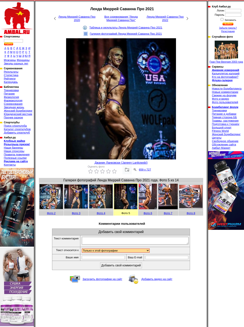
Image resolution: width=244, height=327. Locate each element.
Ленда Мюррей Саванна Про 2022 (165, 18)
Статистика (11, 75)
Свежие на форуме (224, 95)
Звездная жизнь (14, 107)
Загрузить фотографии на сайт (102, 280)
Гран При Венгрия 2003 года (226, 52)
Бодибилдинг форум (225, 107)
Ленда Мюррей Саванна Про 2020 (76, 18)
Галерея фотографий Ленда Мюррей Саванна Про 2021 (126, 33)
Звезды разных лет (16, 63)
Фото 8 (191, 213)
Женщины (23, 60)
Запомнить (230, 20)
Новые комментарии (225, 92)
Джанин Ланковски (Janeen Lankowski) (121, 162)
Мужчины (10, 60)
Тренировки (11, 90)
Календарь (11, 82)
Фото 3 (76, 213)
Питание (9, 93)
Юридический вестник (18, 114)
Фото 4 (101, 213)
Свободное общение (225, 141)
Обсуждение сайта (224, 144)
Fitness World (220, 130)
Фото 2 (51, 213)
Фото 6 (147, 213)
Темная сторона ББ (224, 117)
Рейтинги (10, 78)
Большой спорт (221, 127)
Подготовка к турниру (225, 124)
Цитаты (216, 137)
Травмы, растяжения (225, 120)
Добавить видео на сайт (156, 280)
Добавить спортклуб (17, 132)
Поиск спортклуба (15, 125)
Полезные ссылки (15, 157)
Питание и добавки (224, 113)
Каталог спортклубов (17, 129)
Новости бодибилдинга (226, 88)
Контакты (10, 164)
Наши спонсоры (14, 151)
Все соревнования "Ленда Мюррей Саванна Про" (121, 18)
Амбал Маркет (221, 147)
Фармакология (13, 100)
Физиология (11, 97)
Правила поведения (17, 154)
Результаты (11, 71)
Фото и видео (220, 98)
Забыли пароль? (228, 28)
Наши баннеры (13, 147)
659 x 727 (145, 169)
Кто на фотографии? (225, 76)
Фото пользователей (225, 102)
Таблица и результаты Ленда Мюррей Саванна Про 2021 (125, 27)
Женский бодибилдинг (18, 110)
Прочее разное (13, 117)
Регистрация (228, 31)
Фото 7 (168, 213)
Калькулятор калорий (226, 73)
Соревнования (13, 103)
